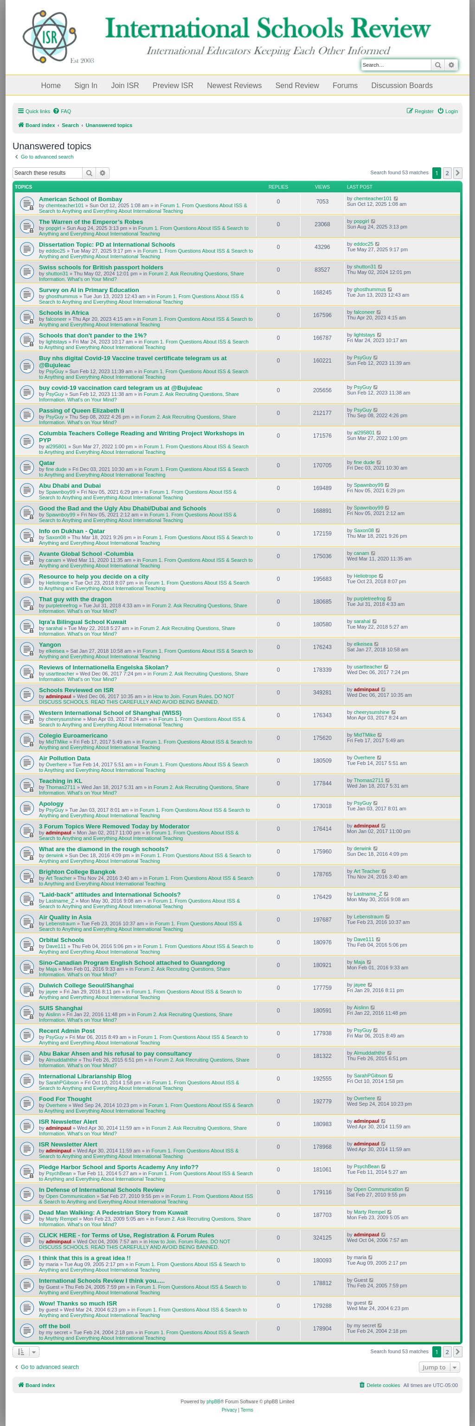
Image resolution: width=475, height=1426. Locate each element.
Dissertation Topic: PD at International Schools (107, 244)
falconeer (56, 319)
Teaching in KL (61, 780)
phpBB (213, 1401)
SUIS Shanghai (61, 1008)
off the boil (54, 1326)
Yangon (50, 644)
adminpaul (58, 696)
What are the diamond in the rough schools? (103, 849)
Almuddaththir (61, 1060)
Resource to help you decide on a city (94, 576)
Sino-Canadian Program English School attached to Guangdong (132, 962)
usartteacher (60, 673)
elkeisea (55, 651)
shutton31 (57, 273)
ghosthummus (62, 296)
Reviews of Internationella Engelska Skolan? (103, 667)
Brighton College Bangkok (77, 871)
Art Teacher (59, 878)
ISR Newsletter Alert (68, 1121)
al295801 (56, 446)
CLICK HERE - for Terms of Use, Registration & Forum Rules (126, 1235)
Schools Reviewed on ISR (76, 690)
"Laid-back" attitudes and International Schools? (110, 894)
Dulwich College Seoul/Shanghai (86, 985)
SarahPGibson (62, 1082)
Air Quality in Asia (65, 917)
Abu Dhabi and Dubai (70, 485)
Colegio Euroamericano (73, 735)
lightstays (56, 341)
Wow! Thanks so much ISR (78, 1303)
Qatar (47, 462)
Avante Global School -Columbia (86, 553)
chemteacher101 (65, 205)
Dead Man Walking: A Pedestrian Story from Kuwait (113, 1212)
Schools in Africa (64, 312)
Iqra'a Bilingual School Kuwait (83, 621)
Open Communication (70, 1196)
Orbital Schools (61, 939)
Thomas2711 (61, 787)
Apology (51, 803)
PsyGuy (55, 371)
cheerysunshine (64, 719)
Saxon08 (56, 537)
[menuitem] (61, 111)
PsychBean (59, 1173)
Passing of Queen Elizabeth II (81, 410)
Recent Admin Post (67, 1030)
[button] (457, 172)
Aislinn (53, 1014)
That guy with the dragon (75, 599)
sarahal (54, 628)
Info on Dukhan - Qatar (72, 531)
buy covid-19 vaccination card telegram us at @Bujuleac (121, 387)
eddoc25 (55, 251)
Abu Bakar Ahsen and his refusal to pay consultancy (115, 1053)
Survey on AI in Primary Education (89, 289)
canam (53, 560)
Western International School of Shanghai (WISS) (110, 712)
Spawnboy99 (61, 492)
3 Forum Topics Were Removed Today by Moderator (114, 826)
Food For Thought (65, 1098)
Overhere (56, 764)
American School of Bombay (80, 199)
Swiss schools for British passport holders (101, 267)
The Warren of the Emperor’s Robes (91, 221)
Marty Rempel (61, 1219)
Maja (51, 969)
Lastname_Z (60, 901)
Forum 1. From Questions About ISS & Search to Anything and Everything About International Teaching (143, 208)
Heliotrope (57, 583)
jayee (52, 991)
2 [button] (447, 173)
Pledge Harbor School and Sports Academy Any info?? (119, 1167)
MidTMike (57, 742)
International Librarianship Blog (85, 1076)
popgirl (53, 228)
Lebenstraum (61, 923)
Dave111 (56, 946)
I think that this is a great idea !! (85, 1257)
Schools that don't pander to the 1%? (93, 335)
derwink (55, 855)
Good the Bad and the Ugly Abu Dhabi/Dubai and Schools (122, 508)
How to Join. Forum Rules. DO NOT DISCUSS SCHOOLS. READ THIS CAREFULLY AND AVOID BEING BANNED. (136, 699)
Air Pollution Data (64, 758)
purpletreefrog (62, 605)
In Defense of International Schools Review (101, 1189)
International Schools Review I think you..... (102, 1280)
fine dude (56, 469)
